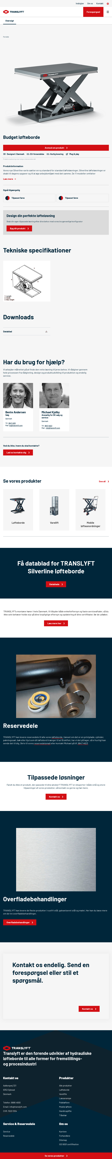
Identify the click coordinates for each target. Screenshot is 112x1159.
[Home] (14, 12)
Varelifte (63, 1094)
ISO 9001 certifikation (69, 1144)
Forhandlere (64, 1136)
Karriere (63, 1131)
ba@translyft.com (16, 425)
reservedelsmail (42, 743)
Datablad (7, 331)
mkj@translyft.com (53, 428)
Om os (90, 3)
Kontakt (99, 3)
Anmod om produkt (54, 147)
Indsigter (80, 3)
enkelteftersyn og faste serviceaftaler (83, 611)
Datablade (54, 584)
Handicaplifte (65, 1111)
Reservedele (8, 1136)
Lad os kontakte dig (16, 452)
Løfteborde (64, 1090)
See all (102, 481)
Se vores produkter (54, 1155)
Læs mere (8, 178)
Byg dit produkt (17, 228)
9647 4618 (12, 423)
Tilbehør (63, 1115)
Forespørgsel (93, 11)
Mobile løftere (65, 1107)
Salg (7, 415)
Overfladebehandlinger (18, 922)
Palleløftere (64, 1102)
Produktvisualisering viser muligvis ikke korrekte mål (19, 159)
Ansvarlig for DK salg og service (52, 416)
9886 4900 (16, 1102)
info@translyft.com (18, 1107)
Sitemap (63, 1140)
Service (6, 1131)
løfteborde (57, 737)
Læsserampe (65, 1098)
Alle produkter (65, 1085)
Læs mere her (54, 623)
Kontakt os (54, 796)
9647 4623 (48, 426)
